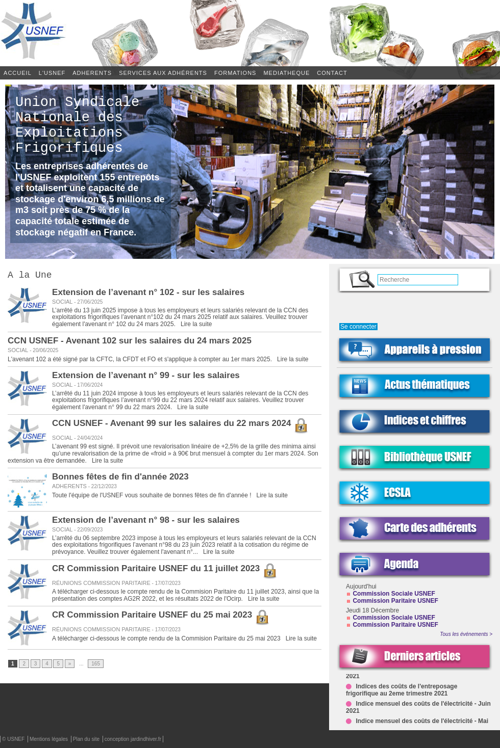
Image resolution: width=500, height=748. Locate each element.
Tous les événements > (466, 634)
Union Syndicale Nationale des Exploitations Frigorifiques (77, 132)
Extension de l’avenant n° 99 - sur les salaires (146, 377)
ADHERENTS (92, 73)
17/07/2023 (166, 585)
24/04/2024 (87, 440)
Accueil (18, 73)
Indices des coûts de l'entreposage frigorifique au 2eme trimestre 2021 (401, 692)
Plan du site (87, 739)
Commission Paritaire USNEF (395, 600)
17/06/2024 (87, 387)
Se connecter (358, 326)
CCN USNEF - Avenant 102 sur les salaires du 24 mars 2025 (130, 343)
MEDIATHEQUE (286, 73)
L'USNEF (52, 73)
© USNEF (14, 739)
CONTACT (332, 73)
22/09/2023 (87, 532)
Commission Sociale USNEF (394, 593)
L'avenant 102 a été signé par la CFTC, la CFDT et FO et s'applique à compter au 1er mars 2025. (140, 361)
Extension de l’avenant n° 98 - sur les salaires (146, 522)
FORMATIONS (235, 73)
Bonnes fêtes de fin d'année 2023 (120, 479)
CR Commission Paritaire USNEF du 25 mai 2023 (161, 617)
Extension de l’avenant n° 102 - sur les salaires (148, 294)
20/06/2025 (43, 352)
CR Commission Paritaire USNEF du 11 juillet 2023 (165, 570)
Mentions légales (49, 739)
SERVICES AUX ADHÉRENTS (163, 73)
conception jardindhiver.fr (133, 739)
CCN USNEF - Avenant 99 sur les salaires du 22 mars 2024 (180, 425)
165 (95, 666)
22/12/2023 (102, 488)
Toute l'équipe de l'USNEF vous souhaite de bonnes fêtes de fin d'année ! (152, 497)
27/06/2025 (87, 304)
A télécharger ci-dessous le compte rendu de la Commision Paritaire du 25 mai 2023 (167, 640)
